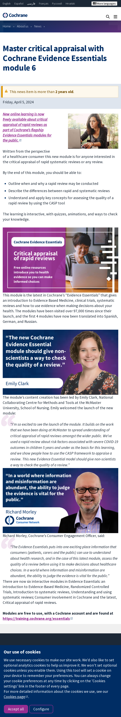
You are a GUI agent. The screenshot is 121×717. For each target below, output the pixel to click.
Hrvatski (70, 3)
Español (18, 3)
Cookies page (14, 696)
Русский (57, 3)
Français (43, 3)
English (7, 3)
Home (7, 26)
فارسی (31, 3)
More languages (104, 3)
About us (22, 26)
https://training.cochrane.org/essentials (36, 618)
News (37, 26)
